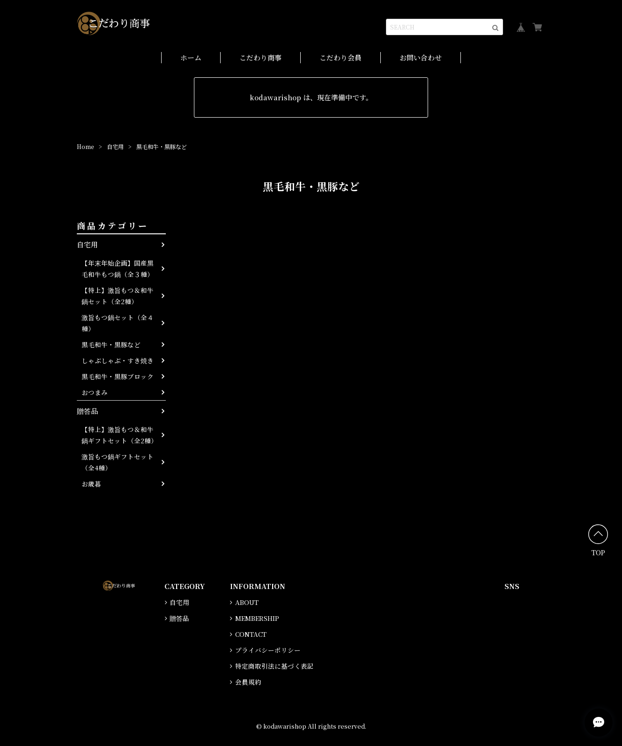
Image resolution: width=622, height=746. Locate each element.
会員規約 (248, 681)
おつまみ (94, 392)
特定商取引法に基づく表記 (274, 666)
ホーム (190, 57)
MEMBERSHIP (257, 618)
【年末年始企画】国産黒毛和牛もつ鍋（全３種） (117, 268)
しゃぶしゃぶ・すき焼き (117, 360)
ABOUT (247, 602)
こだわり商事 (260, 57)
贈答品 (87, 411)
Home (85, 146)
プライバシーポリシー (268, 650)
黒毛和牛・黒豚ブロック (117, 376)
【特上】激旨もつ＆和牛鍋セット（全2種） (117, 295)
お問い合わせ (421, 57)
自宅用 (115, 146)
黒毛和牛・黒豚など (111, 344)
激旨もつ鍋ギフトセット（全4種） (117, 462)
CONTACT (251, 634)
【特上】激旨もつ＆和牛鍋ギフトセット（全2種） (119, 435)
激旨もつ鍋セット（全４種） (117, 323)
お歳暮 (91, 483)
